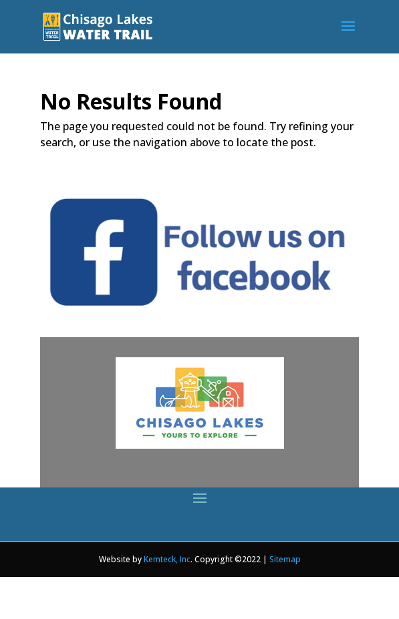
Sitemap (285, 559)
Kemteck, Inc (167, 559)
